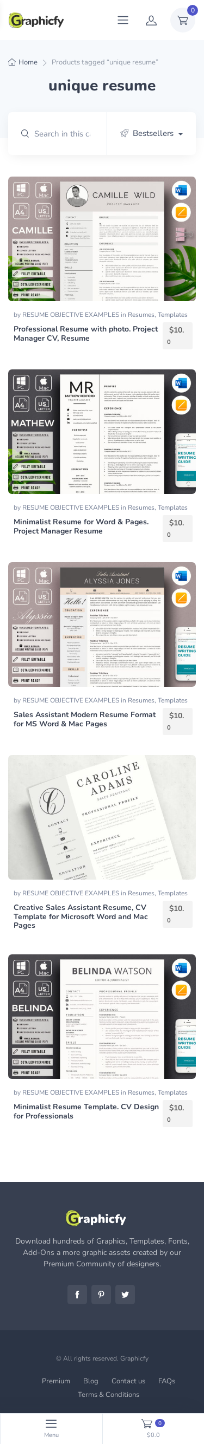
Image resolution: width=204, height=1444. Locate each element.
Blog (90, 1381)
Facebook (77, 1294)
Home (28, 62)
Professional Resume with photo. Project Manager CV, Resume (86, 333)
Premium (56, 1381)
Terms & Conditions (108, 1395)
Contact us (128, 1381)
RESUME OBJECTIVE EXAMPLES (71, 314)
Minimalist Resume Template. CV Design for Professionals (86, 1111)
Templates (173, 314)
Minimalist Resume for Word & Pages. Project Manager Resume (81, 526)
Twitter (125, 1294)
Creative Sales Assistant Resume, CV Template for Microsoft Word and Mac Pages (81, 916)
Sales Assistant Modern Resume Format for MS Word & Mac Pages (85, 719)
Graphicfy (134, 1358)
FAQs (166, 1381)
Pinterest (101, 1294)
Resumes (141, 314)
